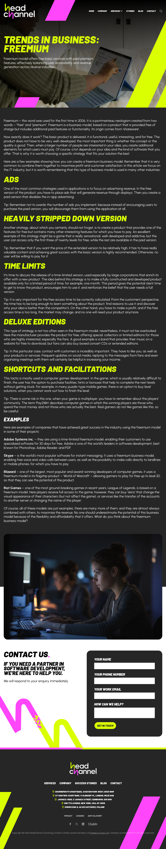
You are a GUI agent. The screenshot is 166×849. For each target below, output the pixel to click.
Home (91, 11)
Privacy (68, 815)
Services (117, 11)
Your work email (107, 689)
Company (102, 11)
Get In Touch (105, 725)
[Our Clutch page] (92, 824)
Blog (140, 11)
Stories (130, 11)
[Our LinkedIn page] (83, 824)
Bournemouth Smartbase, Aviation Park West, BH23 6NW (83, 791)
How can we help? (108, 704)
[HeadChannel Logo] (83, 768)
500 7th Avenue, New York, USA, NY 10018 (83, 803)
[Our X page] (76, 824)
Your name (102, 659)
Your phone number (109, 674)
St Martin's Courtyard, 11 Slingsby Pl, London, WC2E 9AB (83, 795)
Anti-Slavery (95, 815)
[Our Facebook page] (70, 824)
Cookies (80, 815)
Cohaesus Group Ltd (99, 833)
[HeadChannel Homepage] (19, 11)
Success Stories (86, 783)
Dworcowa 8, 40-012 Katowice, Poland (83, 807)
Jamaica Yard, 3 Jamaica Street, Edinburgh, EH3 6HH (83, 799)
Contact (151, 11)
